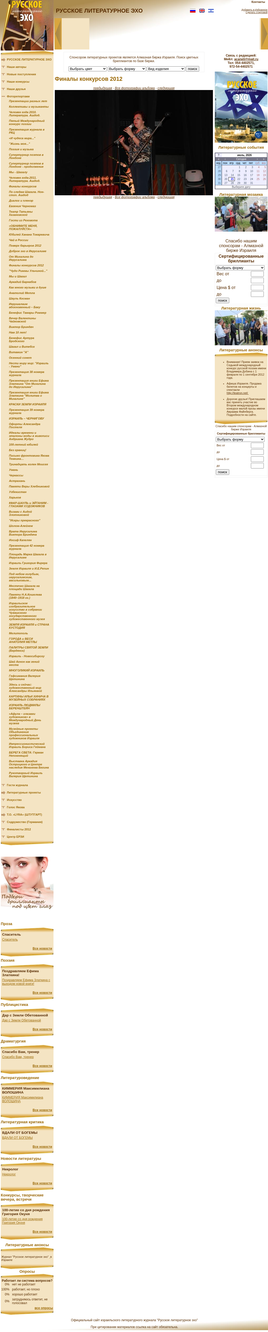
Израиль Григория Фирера (28, 563)
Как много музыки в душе (27, 287)
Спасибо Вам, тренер (18, 1057)
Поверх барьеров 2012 (25, 245)
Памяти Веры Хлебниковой (29, 486)
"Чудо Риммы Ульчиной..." (28, 270)
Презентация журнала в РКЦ (27, 131)
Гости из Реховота (23, 220)
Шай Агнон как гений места (24, 663)
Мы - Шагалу (18, 172)
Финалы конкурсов (22, 186)
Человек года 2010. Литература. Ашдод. (24, 114)
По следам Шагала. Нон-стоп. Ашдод (26, 193)
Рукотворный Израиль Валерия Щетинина (26, 774)
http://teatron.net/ (238, 393)
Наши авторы (16, 66)
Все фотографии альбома (135, 88)
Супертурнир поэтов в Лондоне (26, 156)
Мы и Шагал (18, 276)
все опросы (44, 1308)
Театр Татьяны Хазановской (21, 213)
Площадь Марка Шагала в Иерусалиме (28, 556)
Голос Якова (16, 807)
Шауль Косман (19, 298)
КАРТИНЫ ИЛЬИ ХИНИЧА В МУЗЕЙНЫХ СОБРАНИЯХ (28, 698)
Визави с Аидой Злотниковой (20, 513)
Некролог (9, 1174)
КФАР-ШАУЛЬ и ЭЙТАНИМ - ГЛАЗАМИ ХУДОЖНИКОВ (28, 504)
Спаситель (10, 939)
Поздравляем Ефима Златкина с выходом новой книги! (26, 982)
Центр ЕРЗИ (15, 836)
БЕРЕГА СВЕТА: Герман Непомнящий (26, 754)
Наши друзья (16, 89)
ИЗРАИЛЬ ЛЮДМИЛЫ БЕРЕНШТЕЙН (24, 707)
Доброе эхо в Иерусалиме (27, 251)
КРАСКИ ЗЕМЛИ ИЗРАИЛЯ (27, 404)
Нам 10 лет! (18, 332)
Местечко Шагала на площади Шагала (24, 587)
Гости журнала (17, 785)
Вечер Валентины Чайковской (22, 320)
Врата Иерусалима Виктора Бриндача (23, 533)
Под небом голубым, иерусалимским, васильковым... (24, 577)
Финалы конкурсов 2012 (26, 265)
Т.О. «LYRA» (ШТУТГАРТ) (24, 814)
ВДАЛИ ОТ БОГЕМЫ (17, 1138)
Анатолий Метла (22, 293)
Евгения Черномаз (22, 206)
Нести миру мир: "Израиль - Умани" (28, 365)
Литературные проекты (24, 792)
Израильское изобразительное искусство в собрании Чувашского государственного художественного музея (27, 611)
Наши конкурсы (18, 81)
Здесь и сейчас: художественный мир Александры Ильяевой (25, 687)
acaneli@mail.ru (246, 59)
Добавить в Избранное (254, 9)
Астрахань (17, 480)
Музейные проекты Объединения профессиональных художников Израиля (24, 733)
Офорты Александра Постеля (24, 425)
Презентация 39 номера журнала (26, 411)
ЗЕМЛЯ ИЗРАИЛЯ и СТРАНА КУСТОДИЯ (29, 626)
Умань (13, 469)
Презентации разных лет (28, 101)
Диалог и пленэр (21, 200)
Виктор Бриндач (21, 326)
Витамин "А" (18, 352)
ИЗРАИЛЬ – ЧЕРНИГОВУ (26, 418)
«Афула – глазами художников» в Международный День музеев (25, 718)
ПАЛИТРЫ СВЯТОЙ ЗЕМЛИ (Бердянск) (28, 649)
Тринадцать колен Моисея (28, 464)
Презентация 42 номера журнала (26, 547)
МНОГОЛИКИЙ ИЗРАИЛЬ (27, 670)
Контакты (258, 1)
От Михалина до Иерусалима (21, 258)
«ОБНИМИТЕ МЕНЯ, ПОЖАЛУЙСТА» (23, 227)
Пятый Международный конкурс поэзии (27, 122)
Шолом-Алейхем (21, 525)
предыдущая (102, 88)
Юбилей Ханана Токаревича (29, 234)
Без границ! (17, 450)
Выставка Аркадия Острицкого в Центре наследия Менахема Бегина (29, 764)
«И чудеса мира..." (22, 138)
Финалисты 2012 (19, 829)
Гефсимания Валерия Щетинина (24, 677)
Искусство (14, 799)
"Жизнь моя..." (19, 143)
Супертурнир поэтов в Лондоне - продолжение (26, 165)
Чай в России (18, 240)
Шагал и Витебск (22, 346)
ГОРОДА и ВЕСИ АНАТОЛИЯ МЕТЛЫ (23, 640)
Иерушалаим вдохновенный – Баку (24, 305)
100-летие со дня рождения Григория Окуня (22, 1221)
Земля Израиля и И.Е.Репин (29, 568)
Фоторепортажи (18, 96)
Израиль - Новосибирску (27, 656)
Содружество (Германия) (24, 822)
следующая (166, 88)
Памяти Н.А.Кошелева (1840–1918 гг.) (25, 596)
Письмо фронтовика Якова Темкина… (29, 457)
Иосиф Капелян (20, 540)
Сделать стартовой (256, 12)
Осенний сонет (20, 357)
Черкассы (16, 475)
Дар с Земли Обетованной (21, 1020)
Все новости (42, 948)
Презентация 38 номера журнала (26, 373)
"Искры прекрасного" (24, 520)
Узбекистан (17, 491)
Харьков (15, 497)
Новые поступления (21, 74)
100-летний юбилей (23, 444)
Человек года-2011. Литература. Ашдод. (24, 179)
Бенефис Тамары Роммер (27, 312)
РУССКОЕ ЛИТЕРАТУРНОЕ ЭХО (29, 59)
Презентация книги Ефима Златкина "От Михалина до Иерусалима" (29, 383)
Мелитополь (18, 633)
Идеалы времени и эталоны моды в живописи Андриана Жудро (29, 436)
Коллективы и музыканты (29, 106)
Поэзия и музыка (21, 149)
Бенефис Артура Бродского (21, 339)
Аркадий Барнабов (22, 281)
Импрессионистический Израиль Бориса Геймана (27, 745)
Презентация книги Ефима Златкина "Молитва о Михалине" (29, 395)
